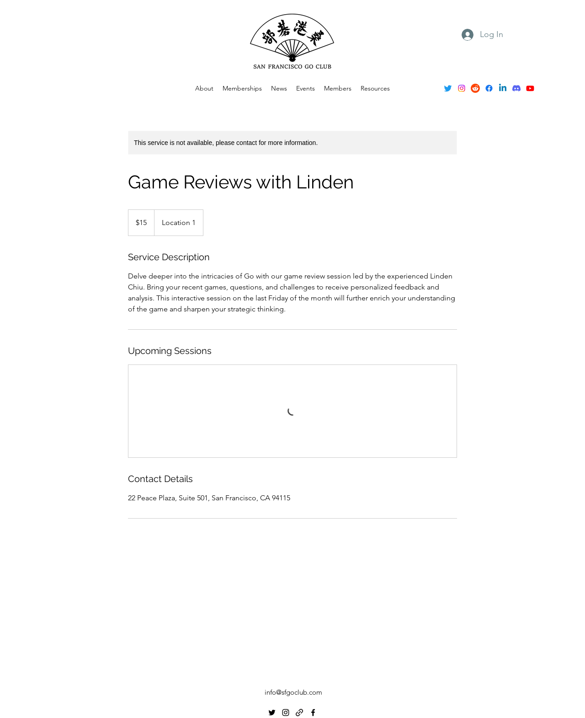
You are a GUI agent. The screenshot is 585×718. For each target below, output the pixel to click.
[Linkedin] (502, 88)
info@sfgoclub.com (293, 692)
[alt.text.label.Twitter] (447, 88)
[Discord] (516, 88)
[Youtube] (530, 88)
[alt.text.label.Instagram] (461, 88)
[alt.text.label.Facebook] (489, 88)
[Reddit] (475, 88)
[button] (305, 88)
